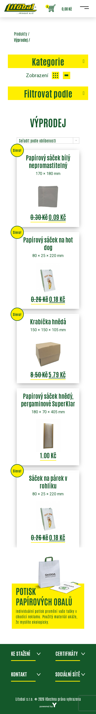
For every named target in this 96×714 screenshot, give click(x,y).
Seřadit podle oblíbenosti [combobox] (37, 140)
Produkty (20, 33)
